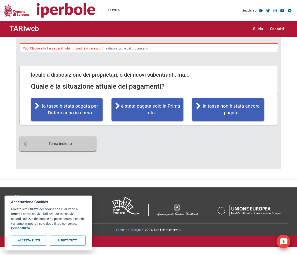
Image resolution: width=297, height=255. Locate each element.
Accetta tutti (29, 240)
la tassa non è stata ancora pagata (231, 109)
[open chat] (283, 241)
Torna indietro (60, 143)
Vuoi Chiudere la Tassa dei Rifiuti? (46, 48)
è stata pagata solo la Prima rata (150, 109)
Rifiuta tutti (68, 240)
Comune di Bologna (129, 229)
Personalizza (20, 228)
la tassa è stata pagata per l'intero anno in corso (70, 109)
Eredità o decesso (88, 48)
